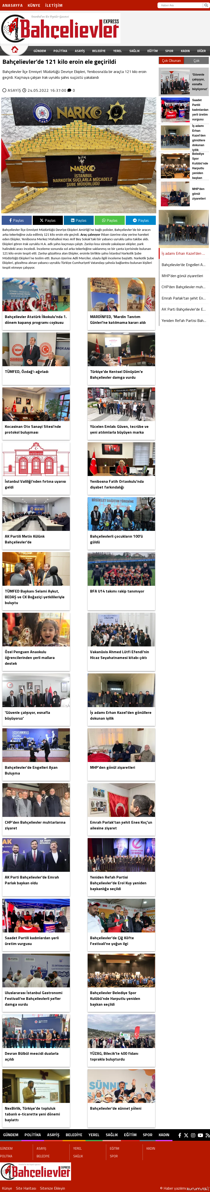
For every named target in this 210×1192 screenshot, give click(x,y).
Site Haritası (26, 1188)
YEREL (117, 50)
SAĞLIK (134, 50)
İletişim (54, 5)
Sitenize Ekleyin (52, 1188)
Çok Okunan (171, 60)
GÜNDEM (39, 50)
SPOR (169, 50)
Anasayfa (12, 5)
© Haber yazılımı (185, 1188)
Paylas (16, 220)
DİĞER (201, 50)
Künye (34, 5)
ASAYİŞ (80, 50)
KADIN (185, 50)
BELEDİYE (98, 50)
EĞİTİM (152, 50)
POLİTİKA (60, 50)
